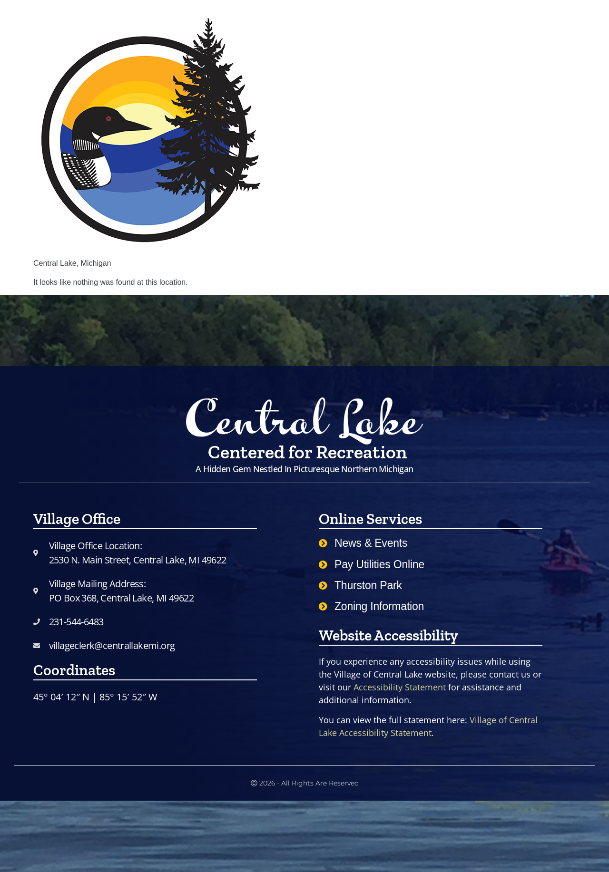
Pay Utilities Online (379, 564)
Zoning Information (379, 606)
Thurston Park (368, 585)
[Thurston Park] (323, 585)
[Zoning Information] (323, 606)
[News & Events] (323, 543)
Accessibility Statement (400, 687)
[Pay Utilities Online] (323, 564)
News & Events (370, 543)
